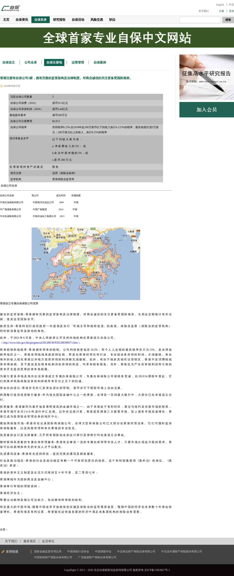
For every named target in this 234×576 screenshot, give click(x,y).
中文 (231, 4)
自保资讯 (22, 19)
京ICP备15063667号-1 (157, 570)
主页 (6, 19)
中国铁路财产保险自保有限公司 (53, 557)
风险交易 (96, 19)
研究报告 (59, 19)
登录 (231, 11)
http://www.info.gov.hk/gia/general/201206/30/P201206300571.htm (41, 342)
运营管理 (78, 62)
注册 (221, 11)
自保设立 (8, 62)
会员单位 (48, 541)
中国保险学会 (103, 551)
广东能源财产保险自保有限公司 (97, 557)
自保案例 (100, 62)
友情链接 (12, 551)
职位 (112, 19)
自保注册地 (54, 62)
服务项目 (29, 541)
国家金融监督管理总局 (47, 551)
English (220, 4)
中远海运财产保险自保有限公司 (136, 551)
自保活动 (78, 19)
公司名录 (30, 62)
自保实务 (40, 19)
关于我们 (204, 11)
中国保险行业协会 (78, 551)
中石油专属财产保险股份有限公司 (181, 551)
